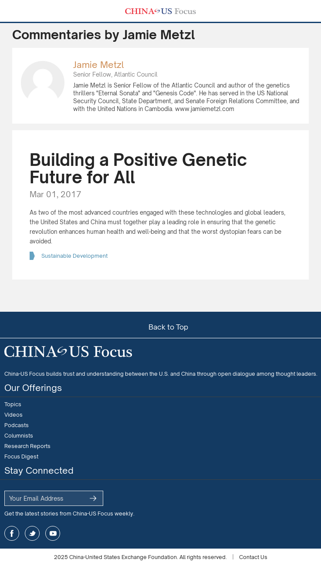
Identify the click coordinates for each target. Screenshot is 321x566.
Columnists (18, 435)
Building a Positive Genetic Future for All (138, 168)
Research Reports (27, 446)
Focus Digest (21, 456)
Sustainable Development (74, 256)
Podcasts (16, 425)
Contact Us (253, 557)
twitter (32, 533)
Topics (12, 404)
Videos (13, 414)
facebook (11, 533)
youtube (52, 533)
